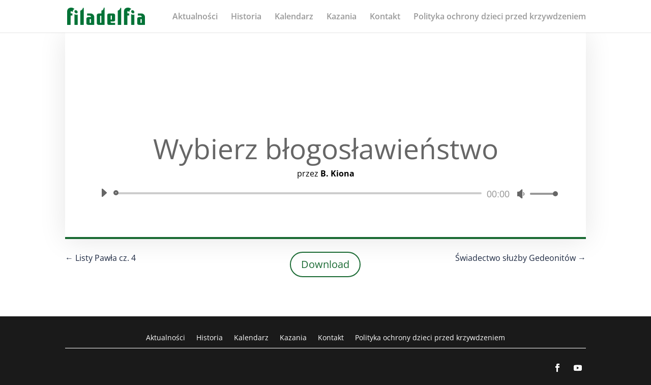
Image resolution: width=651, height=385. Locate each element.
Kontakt (385, 17)
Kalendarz (294, 17)
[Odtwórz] (104, 193)
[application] (325, 193)
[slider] (299, 193)
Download (325, 264)
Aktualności (195, 17)
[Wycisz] (520, 193)
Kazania (342, 17)
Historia (246, 17)
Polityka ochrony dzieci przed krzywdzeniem (499, 17)
